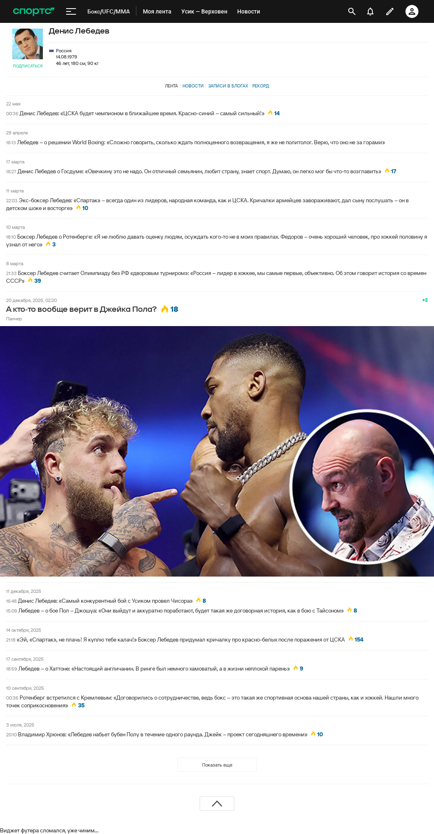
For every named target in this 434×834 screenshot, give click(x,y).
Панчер (14, 318)
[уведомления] (370, 11)
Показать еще (217, 765)
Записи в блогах (228, 86)
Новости (193, 86)
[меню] (71, 11)
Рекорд (260, 86)
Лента (171, 86)
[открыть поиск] (352, 11)
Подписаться (27, 66)
